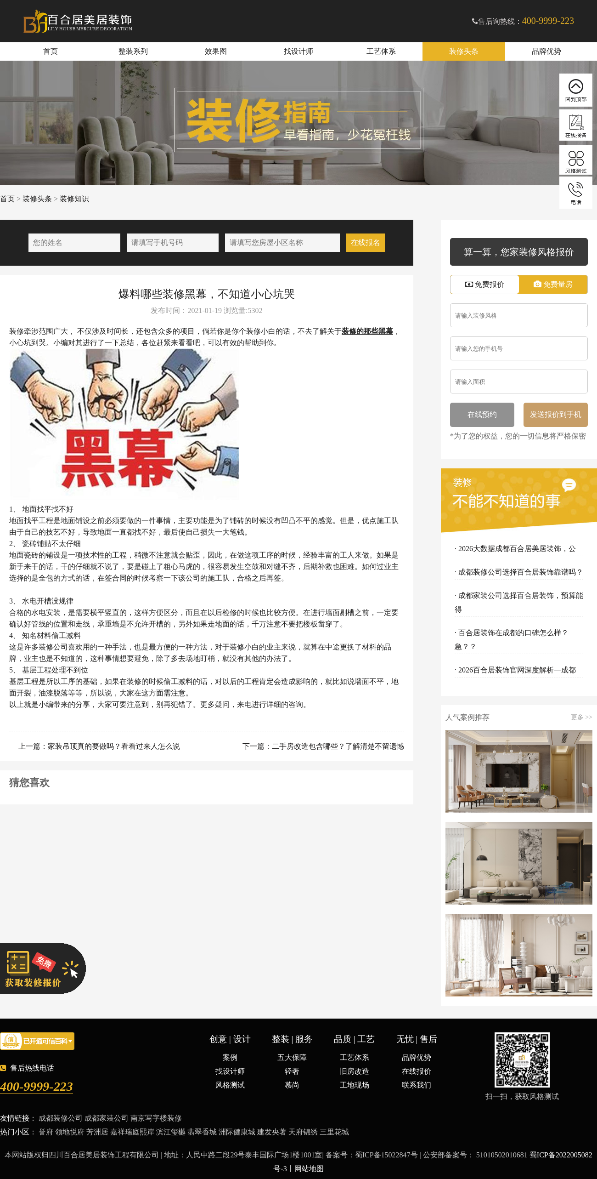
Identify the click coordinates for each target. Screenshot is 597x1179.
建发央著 (272, 1132)
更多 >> (581, 717)
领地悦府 (69, 1132)
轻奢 (292, 1071)
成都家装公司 (106, 1118)
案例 (230, 1057)
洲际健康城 (237, 1132)
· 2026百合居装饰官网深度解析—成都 (515, 670)
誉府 (46, 1132)
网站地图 (309, 1169)
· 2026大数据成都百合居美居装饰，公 (515, 548)
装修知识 (74, 199)
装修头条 (464, 51)
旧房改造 (354, 1071)
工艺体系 (381, 51)
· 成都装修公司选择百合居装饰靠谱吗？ (519, 572)
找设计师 (298, 51)
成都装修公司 (61, 1118)
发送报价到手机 (555, 414)
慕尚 (292, 1085)
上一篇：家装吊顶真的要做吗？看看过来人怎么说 (98, 746)
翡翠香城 (202, 1132)
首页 (50, 51)
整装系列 (133, 51)
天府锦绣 (303, 1132)
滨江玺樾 (171, 1132)
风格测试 (230, 1085)
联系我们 (416, 1085)
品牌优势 (546, 51)
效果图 (216, 51)
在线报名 (365, 242)
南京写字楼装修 (156, 1118)
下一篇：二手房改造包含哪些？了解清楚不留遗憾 (322, 746)
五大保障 (292, 1057)
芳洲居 (97, 1132)
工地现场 (354, 1085)
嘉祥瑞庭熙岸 (132, 1132)
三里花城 (334, 1132)
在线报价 (416, 1071)
